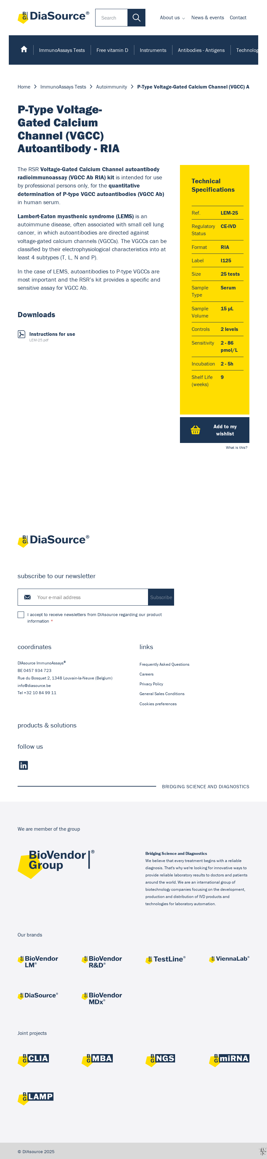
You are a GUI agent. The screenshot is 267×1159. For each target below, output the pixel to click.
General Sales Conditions (162, 694)
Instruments (153, 50)
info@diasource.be (34, 685)
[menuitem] (172, 17)
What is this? (236, 447)
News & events (207, 17)
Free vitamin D (112, 50)
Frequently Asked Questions (164, 664)
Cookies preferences (158, 704)
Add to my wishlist (214, 430)
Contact (238, 17)
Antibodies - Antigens (201, 50)
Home (24, 86)
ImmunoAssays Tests (62, 50)
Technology (248, 50)
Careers (147, 674)
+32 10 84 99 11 (40, 692)
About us (170, 17)
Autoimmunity (111, 86)
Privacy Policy (151, 684)
